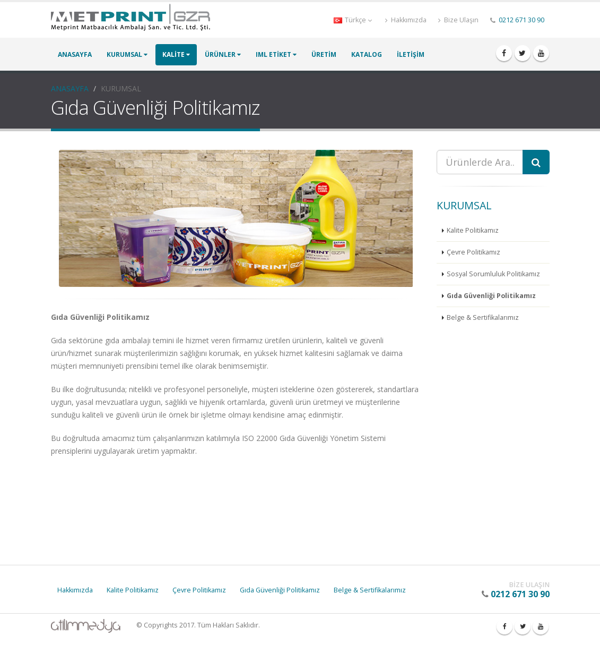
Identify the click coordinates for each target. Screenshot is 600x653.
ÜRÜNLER (223, 54)
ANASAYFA (75, 54)
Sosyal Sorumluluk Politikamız (493, 273)
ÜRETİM (323, 54)
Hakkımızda (406, 19)
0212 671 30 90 (521, 19)
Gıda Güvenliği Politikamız (491, 295)
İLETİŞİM (410, 54)
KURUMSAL (127, 54)
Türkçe (353, 19)
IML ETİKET (276, 54)
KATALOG (366, 54)
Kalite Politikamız (473, 230)
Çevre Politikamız (473, 252)
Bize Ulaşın (458, 19)
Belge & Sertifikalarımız (483, 317)
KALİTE (176, 54)
